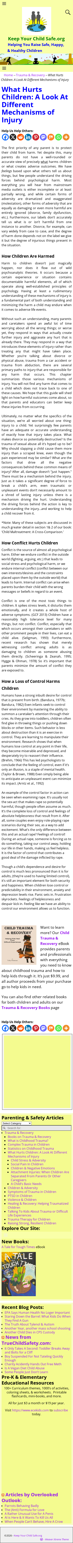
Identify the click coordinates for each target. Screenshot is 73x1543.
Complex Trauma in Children (29, 1144)
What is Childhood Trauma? (28, 1140)
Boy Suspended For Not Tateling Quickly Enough (34, 1358)
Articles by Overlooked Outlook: (30, 1497)
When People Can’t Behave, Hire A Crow (34, 1521)
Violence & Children (22, 1200)
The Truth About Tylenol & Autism (29, 1324)
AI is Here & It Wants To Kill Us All (29, 1517)
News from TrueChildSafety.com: (26, 1340)
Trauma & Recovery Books (26, 1007)
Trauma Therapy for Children (29, 1219)
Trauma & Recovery (30, 75)
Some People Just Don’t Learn (26, 1372)
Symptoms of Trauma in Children (32, 1192)
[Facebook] (5, 137)
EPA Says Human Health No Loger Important (37, 1312)
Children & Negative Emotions (33, 1168)
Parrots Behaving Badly (22, 1506)
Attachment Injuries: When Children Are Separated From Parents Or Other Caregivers (40, 1176)
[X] (13, 137)
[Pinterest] (35, 137)
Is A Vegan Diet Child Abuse (25, 1368)
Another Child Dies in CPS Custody (30, 1332)
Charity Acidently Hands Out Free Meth (33, 1364)
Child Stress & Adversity (28, 1160)
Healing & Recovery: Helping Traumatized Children (38, 1205)
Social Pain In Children (27, 1164)
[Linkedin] (28, 137)
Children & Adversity (23, 1188)
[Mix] (50, 137)
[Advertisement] (36, 1072)
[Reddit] (20, 137)
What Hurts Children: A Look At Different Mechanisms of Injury (37, 1154)
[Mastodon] (43, 137)
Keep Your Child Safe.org (36, 38)
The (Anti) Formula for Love (24, 1510)
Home (8, 75)
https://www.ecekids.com (30, 1410)
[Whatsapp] (58, 137)
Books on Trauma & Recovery (29, 1137)
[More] (66, 137)
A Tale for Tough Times (18, 1247)
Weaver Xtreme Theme (57, 1539)
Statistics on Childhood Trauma (31, 1148)
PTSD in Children (20, 1196)
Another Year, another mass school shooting (37, 1328)
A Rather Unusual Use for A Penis (29, 1514)
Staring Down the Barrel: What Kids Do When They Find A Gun (38, 1318)
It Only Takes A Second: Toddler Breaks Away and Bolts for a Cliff (37, 1350)
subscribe (61, 1410)
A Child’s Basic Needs (26, 1184)
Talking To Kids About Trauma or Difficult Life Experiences (38, 1213)
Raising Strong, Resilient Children (32, 1223)
